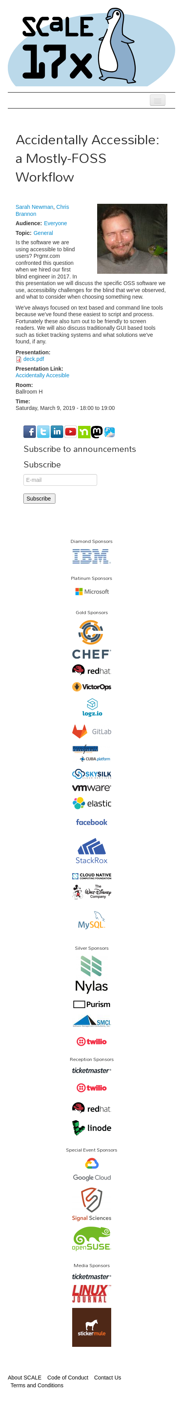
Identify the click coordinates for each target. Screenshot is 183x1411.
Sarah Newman (34, 207)
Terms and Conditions (37, 1385)
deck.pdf (33, 359)
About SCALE (24, 1377)
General (43, 233)
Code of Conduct (67, 1377)
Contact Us (107, 1377)
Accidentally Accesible (42, 375)
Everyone (55, 223)
